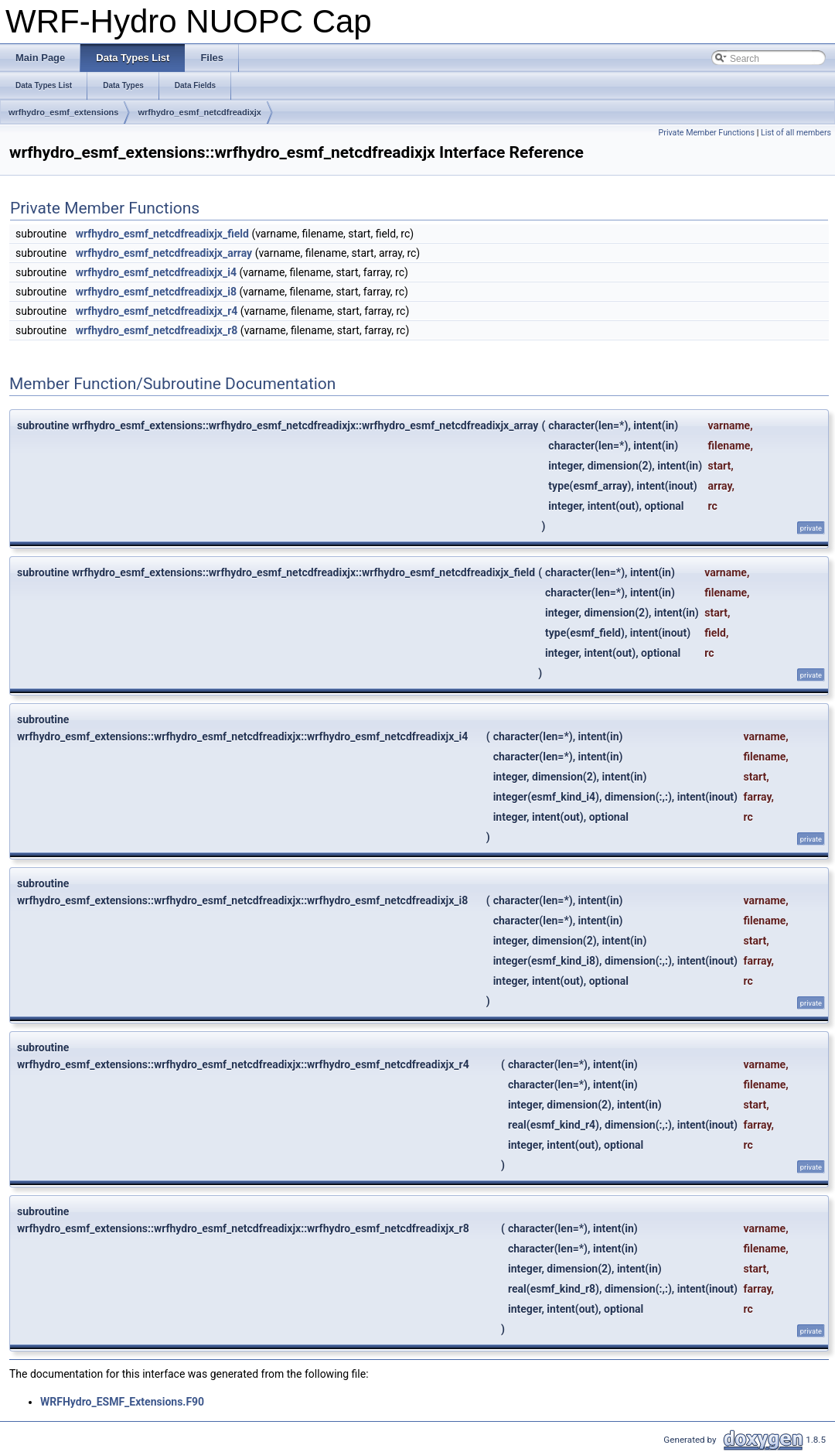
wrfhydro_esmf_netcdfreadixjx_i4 (156, 272)
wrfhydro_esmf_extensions (63, 112)
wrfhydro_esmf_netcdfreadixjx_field (162, 233)
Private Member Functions (707, 133)
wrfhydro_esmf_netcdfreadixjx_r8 (157, 330)
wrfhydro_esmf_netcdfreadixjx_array (164, 253)
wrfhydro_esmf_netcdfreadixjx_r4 (157, 311)
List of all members (796, 133)
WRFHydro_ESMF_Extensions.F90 (122, 1402)
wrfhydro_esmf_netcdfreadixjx (199, 112)
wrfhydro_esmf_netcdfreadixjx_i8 (156, 291)
